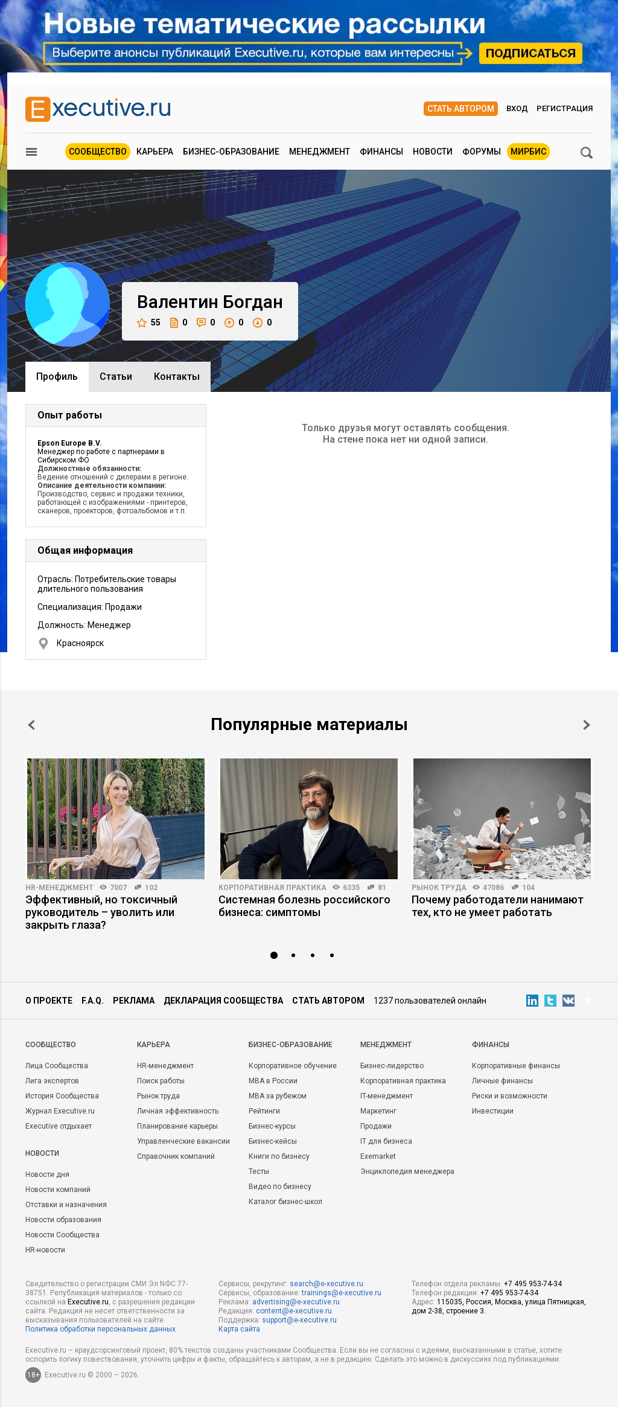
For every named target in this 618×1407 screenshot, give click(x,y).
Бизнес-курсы (272, 1126)
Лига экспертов (52, 1081)
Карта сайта (239, 1329)
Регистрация (565, 108)
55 (149, 323)
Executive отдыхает (58, 1126)
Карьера (154, 151)
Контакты (177, 376)
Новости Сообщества (62, 1235)
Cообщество (50, 1044)
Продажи (376, 1126)
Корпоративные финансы (516, 1066)
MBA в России (273, 1081)
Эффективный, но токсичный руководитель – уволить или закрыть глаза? (101, 912)
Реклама (133, 1000)
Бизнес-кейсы (273, 1141)
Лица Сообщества (56, 1066)
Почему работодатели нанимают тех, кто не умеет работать (498, 905)
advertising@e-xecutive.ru (296, 1302)
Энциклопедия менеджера (407, 1171)
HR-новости (45, 1250)
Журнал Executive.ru (60, 1111)
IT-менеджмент (386, 1096)
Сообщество (98, 151)
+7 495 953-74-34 (533, 1284)
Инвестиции (493, 1111)
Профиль (57, 376)
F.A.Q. (92, 1000)
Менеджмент (319, 151)
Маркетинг (378, 1111)
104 (528, 887)
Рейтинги (264, 1111)
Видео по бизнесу (280, 1186)
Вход (517, 108)
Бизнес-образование (231, 151)
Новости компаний (58, 1189)
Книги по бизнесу (279, 1156)
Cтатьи (116, 376)
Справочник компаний (176, 1156)
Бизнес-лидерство (392, 1066)
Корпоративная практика (272, 887)
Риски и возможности (509, 1096)
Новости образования (63, 1220)
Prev (31, 725)
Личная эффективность (177, 1111)
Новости (433, 151)
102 (151, 887)
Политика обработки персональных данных (100, 1329)
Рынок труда (439, 887)
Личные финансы (502, 1081)
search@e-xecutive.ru (326, 1284)
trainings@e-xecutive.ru (341, 1293)
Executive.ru (88, 1302)
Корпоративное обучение (293, 1066)
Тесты (259, 1171)
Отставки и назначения (66, 1204)
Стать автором (460, 109)
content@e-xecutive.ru (294, 1311)
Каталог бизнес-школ (285, 1201)
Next (587, 725)
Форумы (481, 151)
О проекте (48, 1000)
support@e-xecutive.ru (299, 1320)
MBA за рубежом (278, 1096)
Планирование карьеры (177, 1126)
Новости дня (47, 1174)
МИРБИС (528, 151)
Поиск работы (161, 1081)
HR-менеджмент (59, 887)
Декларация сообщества (223, 1000)
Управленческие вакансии (183, 1141)
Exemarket (378, 1156)
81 (382, 887)
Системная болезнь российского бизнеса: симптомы (304, 905)
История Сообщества (62, 1096)
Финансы (381, 151)
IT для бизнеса (386, 1141)
